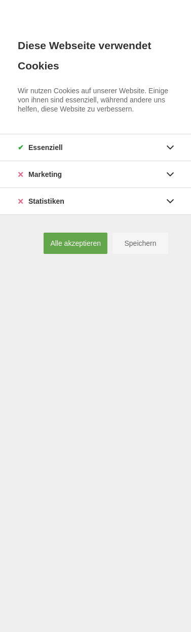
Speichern (140, 243)
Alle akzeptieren (75, 243)
